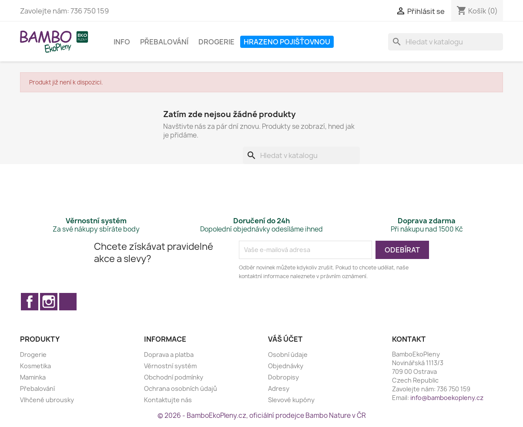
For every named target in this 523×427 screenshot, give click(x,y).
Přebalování (164, 42)
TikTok (68, 301)
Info (122, 42)
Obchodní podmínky (173, 377)
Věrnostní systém (170, 366)
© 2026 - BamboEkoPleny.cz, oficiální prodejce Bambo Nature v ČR (262, 415)
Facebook (29, 301)
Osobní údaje (288, 354)
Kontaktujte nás (168, 400)
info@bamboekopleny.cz (446, 397)
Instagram (48, 301)
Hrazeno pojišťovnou (287, 42)
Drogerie (216, 42)
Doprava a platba (169, 354)
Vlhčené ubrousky (47, 400)
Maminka (33, 377)
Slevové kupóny (291, 400)
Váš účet (285, 339)
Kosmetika (35, 366)
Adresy (278, 388)
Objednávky (285, 366)
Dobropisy (283, 377)
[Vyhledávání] (445, 41)
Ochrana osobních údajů (180, 388)
